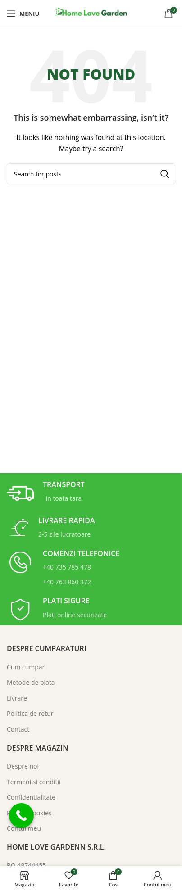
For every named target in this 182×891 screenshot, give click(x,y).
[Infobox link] (46, 493)
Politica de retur (30, 713)
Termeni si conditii (34, 782)
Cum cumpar (26, 667)
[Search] (91, 173)
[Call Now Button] (21, 815)
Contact (18, 729)
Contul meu (24, 828)
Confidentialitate (31, 797)
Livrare (17, 698)
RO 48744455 (26, 865)
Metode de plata (31, 682)
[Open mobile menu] (23, 14)
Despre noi (23, 766)
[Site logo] (91, 13)
